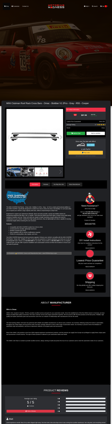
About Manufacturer (74, 184)
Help (86, 6)
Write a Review (30, 411)
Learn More (90, 145)
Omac (103, 128)
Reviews (45, 184)
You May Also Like (59, 184)
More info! (102, 121)
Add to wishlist (95, 133)
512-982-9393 (29, 240)
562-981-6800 (55, 240)
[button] (61, 137)
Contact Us (25, 6)
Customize (15, 6)
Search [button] (95, 6)
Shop (6, 6)
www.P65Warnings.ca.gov (49, 253)
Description (35, 184)
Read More (90, 266)
